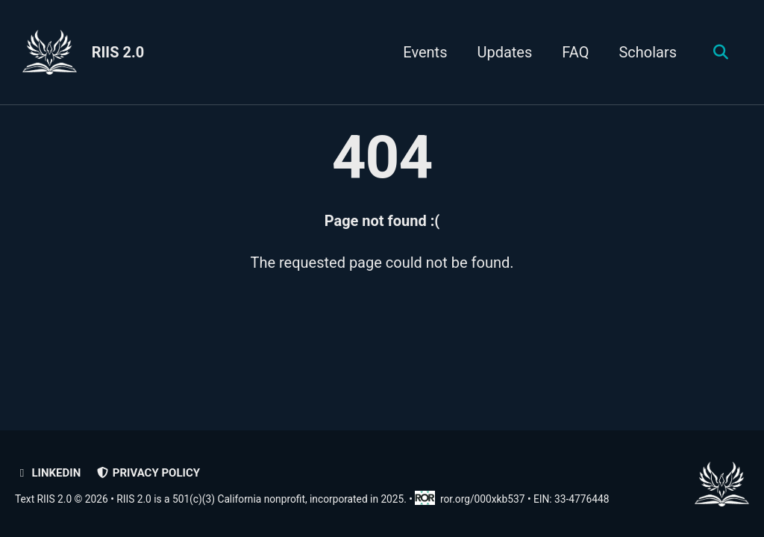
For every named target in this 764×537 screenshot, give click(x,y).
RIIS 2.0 (118, 52)
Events (425, 52)
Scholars (648, 52)
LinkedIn (48, 473)
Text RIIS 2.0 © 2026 (61, 499)
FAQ (575, 52)
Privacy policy (148, 473)
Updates (504, 52)
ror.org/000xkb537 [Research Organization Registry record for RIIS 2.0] (471, 499)
